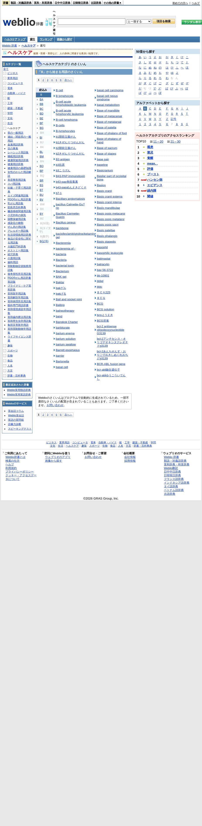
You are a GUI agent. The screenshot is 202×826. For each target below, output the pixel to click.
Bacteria (61, 260)
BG (42, 128)
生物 (10, 355)
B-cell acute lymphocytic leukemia (70, 112)
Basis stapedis (106, 241)
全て (5, 69)
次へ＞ (68, 79)
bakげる (61, 293)
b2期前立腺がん (66, 148)
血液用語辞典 (15, 144)
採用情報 (130, 460)
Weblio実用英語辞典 (18, 394)
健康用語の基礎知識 (19, 168)
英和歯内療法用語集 (19, 317)
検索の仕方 (12, 460)
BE (41, 118)
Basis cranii (104, 191)
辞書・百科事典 (16, 375)
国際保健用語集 (17, 219)
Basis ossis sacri (107, 224)
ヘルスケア (29, 45)
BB (41, 104)
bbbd (100, 281)
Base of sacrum (107, 148)
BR (41, 180)
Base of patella (106, 127)
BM (42, 156)
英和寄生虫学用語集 (19, 321)
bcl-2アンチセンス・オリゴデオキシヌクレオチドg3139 (112, 342)
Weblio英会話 (16, 415)
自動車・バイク (16, 93)
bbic (99, 286)
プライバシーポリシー (19, 471)
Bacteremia (63, 243)
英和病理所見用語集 (19, 301)
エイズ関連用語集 (18, 195)
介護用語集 (14, 258)
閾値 (150, 196)
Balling (60, 305)
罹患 (150, 147)
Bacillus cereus (65, 222)
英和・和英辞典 (43, 3)
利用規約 (11, 468)
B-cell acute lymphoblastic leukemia (71, 103)
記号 (173, 119)
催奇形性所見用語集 (19, 273)
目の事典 (13, 148)
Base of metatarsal (109, 121)
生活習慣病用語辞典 (19, 234)
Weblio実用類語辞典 (18, 390)
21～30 (175, 141)
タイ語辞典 (171, 486)
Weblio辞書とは (15, 457)
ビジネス (12, 73)
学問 (10, 113)
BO (42, 166)
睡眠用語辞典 (15, 156)
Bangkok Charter (67, 322)
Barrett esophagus (68, 350)
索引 (32, 39)
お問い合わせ (55, 405)
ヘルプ (196, 3)
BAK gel (61, 276)
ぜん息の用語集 (17, 226)
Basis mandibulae (108, 207)
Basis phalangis (107, 236)
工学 (10, 103)
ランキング (46, 39)
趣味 (10, 345)
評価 (150, 169)
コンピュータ (15, 83)
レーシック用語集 (18, 152)
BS (41, 185)
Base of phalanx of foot (112, 133)
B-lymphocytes (65, 131)
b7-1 (59, 193)
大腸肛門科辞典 (17, 246)
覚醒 (150, 158)
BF (41, 123)
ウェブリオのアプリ (58, 457)
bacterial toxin (65, 265)
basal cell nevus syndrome (107, 97)
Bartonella (62, 361)
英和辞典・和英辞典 (176, 464)
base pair (103, 159)
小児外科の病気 (17, 215)
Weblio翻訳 (171, 468)
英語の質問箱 (16, 419)
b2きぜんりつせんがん (70, 153)
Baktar (60, 282)
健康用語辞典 (15, 164)
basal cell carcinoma (110, 90)
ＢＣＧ (101, 298)
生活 (10, 123)
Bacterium (62, 271)
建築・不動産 (15, 108)
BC (41, 108)
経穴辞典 (13, 254)
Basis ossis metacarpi (111, 213)
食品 (10, 360)
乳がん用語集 (15, 203)
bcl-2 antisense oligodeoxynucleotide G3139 (110, 330)
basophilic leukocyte (110, 253)
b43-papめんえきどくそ (71, 187)
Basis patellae (106, 230)
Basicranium (105, 170)
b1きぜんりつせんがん (70, 142)
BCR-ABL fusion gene (111, 364)
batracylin (103, 264)
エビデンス (154, 185)
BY (41, 213)
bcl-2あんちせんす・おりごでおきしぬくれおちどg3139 (112, 355)
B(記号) (44, 241)
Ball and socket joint (69, 299)
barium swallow (66, 344)
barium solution (66, 338)
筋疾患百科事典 (17, 207)
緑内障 (151, 190)
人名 (10, 365)
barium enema (65, 333)
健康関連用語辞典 (18, 160)
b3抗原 (60, 164)
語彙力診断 (14, 424)
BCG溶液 (103, 320)
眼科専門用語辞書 (18, 305)
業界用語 (12, 78)
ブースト (153, 174)
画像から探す (64, 39)
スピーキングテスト (20, 428)
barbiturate (63, 327)
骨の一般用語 (15, 132)
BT (41, 190)
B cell (59, 90)
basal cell (62, 367)
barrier (60, 355)
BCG (100, 303)
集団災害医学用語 (18, 324)
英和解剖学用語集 (18, 297)
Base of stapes (106, 153)
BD (41, 113)
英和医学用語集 (17, 293)
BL (41, 152)
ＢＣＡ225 (103, 292)
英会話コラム (16, 410)
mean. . (152, 163)
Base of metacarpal (109, 116)
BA (41, 99)
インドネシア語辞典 (176, 482)
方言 (10, 370)
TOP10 (141, 141)
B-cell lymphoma (66, 119)
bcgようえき (105, 315)
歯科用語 (13, 262)
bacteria (61, 254)
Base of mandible (108, 110)
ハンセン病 (154, 179)
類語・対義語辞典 (21, 3)
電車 (10, 88)
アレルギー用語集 (18, 230)
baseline (102, 164)
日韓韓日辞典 (80, 3)
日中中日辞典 (62, 3)
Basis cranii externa (109, 196)
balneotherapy (65, 310)
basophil (102, 247)
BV (41, 199)
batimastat (103, 258)
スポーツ (12, 350)
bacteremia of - (65, 248)
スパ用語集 (14, 183)
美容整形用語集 (17, 179)
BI (41, 137)
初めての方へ (180, 3)
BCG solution (105, 309)
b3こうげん (63, 170)
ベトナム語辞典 (174, 490)
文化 (10, 118)
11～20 (158, 141)
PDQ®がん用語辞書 (19, 199)
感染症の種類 (15, 223)
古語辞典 (96, 3)
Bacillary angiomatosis (70, 198)
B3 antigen (63, 159)
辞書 (5, 3)
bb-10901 (103, 275)
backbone (62, 228)
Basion (101, 185)
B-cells (60, 125)
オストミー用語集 (18, 250)
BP (41, 170)
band (59, 316)
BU (41, 194)
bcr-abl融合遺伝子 (108, 369)
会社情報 (130, 457)
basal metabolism (108, 104)
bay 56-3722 (105, 270)
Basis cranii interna (109, 202)
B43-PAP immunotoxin (70, 176)
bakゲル (61, 288)
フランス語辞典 (174, 479)
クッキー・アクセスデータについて (21, 477)
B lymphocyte (64, 96)
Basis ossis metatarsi (110, 219)
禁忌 (150, 152)
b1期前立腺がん (66, 136)
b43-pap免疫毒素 (67, 181)
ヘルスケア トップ (14, 39)
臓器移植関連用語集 (19, 211)
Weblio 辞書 (9, 45)
